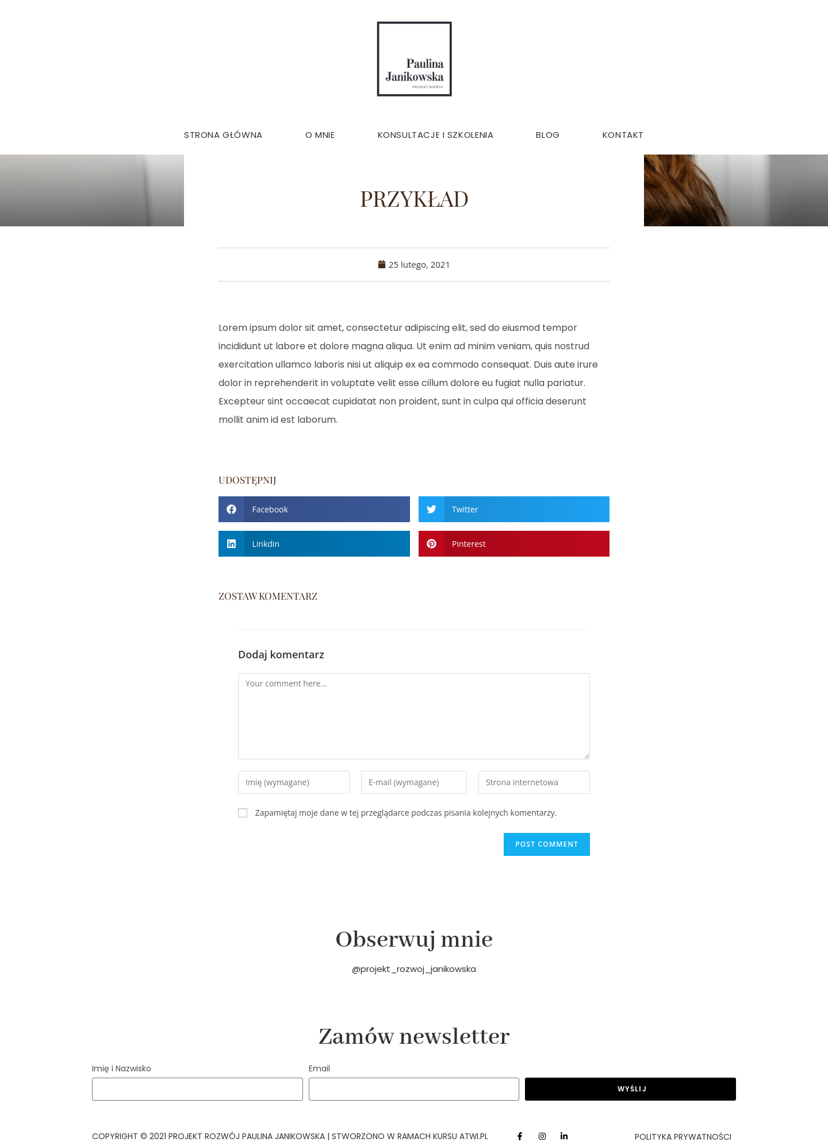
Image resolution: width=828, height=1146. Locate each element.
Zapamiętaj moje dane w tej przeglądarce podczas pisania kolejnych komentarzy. (406, 812)
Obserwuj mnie (414, 940)
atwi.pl (474, 1136)
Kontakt (623, 135)
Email (319, 1068)
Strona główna (223, 135)
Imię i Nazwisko (121, 1068)
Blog (547, 135)
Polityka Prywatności (683, 1136)
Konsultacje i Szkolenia (436, 135)
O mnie (320, 135)
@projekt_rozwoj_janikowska (414, 969)
